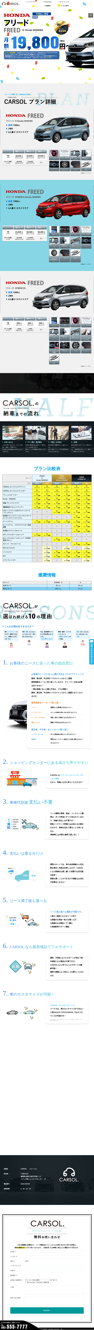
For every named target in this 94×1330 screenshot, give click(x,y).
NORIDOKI (47, 2)
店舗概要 (47, 5)
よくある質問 (64, 5)
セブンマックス (64, 2)
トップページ (30, 2)
